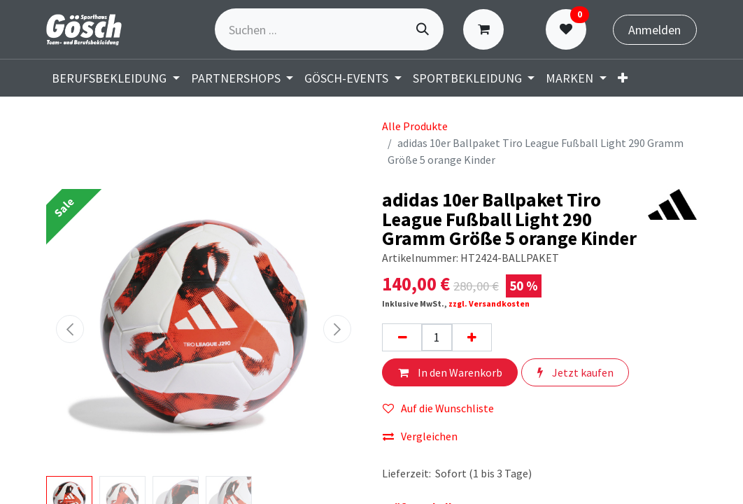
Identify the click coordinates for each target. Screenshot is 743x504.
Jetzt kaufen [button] (575, 372)
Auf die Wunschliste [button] (438, 408)
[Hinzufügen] (471, 337)
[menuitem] (622, 78)
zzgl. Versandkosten (489, 303)
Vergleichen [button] (420, 436)
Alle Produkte (415, 126)
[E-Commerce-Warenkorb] (486, 29)
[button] (70, 329)
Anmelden (654, 30)
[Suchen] (423, 29)
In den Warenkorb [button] (450, 372)
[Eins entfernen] (402, 337)
